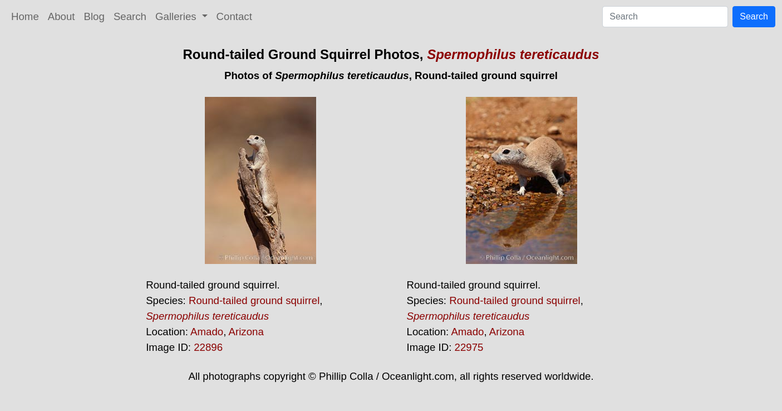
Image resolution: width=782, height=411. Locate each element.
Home (25, 16)
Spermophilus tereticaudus (513, 54)
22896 (208, 347)
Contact (234, 16)
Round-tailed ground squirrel (254, 300)
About (61, 16)
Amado (206, 331)
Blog (94, 16)
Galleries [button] (177, 16)
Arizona (246, 331)
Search (130, 16)
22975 (469, 347)
